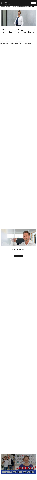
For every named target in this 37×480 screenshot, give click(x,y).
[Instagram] (31, 6)
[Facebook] (34, 6)
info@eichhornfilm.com (21, 6)
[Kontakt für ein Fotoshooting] (18, 256)
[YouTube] (33, 6)
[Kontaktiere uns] (33, 3)
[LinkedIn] (35, 6)
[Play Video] (18, 464)
